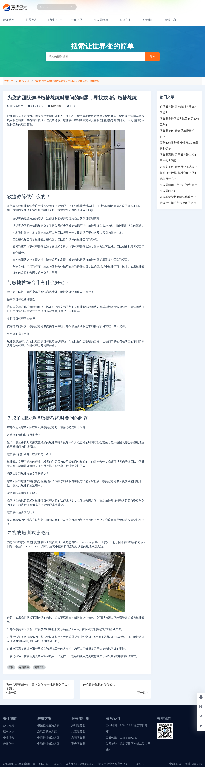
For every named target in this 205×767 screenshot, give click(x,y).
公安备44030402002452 (80, 763)
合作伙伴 (8, 743)
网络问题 (24, 81)
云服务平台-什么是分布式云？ (178, 166)
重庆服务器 (78, 743)
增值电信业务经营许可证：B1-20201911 (122, 763)
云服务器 (78, 20)
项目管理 (39, 667)
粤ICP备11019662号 (50, 763)
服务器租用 (102, 20)
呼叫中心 (55, 20)
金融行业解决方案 (48, 743)
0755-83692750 (128, 737)
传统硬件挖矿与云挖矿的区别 (178, 202)
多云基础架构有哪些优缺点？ (178, 196)
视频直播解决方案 (48, 725)
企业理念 (8, 737)
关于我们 (149, 20)
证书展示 (8, 731)
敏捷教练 (24, 667)
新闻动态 (10, 20)
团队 (11, 667)
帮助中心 (172, 20)
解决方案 (127, 20)
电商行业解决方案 (48, 737)
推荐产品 (33, 20)
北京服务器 (78, 731)
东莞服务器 (78, 737)
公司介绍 (8, 725)
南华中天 (9, 80)
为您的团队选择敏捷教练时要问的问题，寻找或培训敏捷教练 (66, 81)
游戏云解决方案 (47, 731)
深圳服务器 (78, 725)
